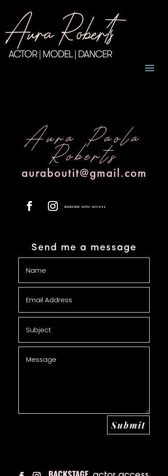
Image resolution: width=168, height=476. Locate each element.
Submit (128, 425)
